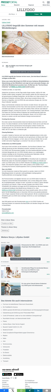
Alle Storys (13, 14)
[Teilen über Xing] (30, 390)
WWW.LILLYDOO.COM (39, 162)
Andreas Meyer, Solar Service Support (14, 324)
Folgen (38, 14)
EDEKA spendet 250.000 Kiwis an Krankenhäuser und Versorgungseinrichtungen (26, 310)
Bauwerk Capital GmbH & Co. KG (12, 327)
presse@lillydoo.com (8, 213)
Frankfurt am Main (7, 223)
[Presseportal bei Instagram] (15, 378)
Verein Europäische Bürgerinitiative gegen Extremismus (18, 332)
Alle (48, 238)
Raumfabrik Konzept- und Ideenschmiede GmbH (16, 318)
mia (27, 201)
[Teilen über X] (13, 390)
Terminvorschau (7, 344)
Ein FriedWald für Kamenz (10, 307)
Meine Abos (46, 5)
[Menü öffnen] (48, 2)
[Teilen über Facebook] (4, 390)
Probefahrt (6, 349)
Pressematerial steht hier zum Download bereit (25, 71)
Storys (3, 5)
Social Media (28, 388)
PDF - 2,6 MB (19, 66)
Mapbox (5, 335)
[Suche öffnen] (44, 2)
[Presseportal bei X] (13, 378)
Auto (4, 341)
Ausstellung (6, 358)
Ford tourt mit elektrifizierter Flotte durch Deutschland (18, 304)
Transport (5, 361)
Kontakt (4, 382)
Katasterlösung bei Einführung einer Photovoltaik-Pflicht (18, 312)
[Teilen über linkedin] (38, 390)
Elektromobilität (7, 355)
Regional (31, 5)
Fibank (5, 321)
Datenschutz (5, 386)
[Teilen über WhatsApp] (21, 390)
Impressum (5, 380)
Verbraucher (6, 347)
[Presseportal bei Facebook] (11, 378)
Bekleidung (5, 230)
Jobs (26, 384)
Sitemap (27, 386)
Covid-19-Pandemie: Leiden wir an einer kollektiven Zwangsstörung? (22, 315)
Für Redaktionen (29, 380)
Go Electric (6, 352)
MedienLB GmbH (8, 329)
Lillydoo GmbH (6, 22)
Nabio (4, 338)
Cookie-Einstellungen (8, 388)
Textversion (5, 384)
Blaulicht (17, 5)
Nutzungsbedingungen (31, 382)
